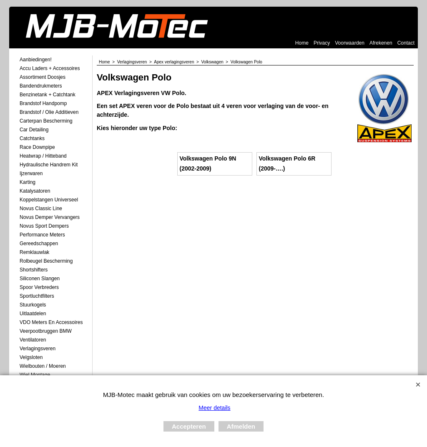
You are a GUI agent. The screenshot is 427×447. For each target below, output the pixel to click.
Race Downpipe (37, 147)
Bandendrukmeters (41, 86)
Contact (405, 43)
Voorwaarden (349, 43)
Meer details (214, 407)
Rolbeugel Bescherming (46, 261)
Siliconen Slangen (40, 278)
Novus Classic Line (41, 208)
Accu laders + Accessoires (50, 68)
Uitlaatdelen (33, 313)
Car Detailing (34, 130)
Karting (27, 182)
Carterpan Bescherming (46, 121)
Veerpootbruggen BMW (46, 331)
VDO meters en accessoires (51, 322)
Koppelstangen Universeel (49, 200)
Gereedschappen (39, 243)
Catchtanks (32, 138)
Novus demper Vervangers (50, 217)
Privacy (322, 43)
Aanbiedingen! (36, 60)
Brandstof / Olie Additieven (49, 112)
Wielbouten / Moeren (43, 366)
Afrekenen (380, 43)
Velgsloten (31, 357)
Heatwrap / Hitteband (43, 156)
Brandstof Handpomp (43, 103)
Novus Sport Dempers (44, 226)
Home (302, 43)
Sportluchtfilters (37, 296)
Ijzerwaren (31, 173)
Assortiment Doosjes (42, 77)
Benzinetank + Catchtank (47, 95)
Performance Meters (42, 235)
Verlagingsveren (37, 349)
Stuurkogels (33, 305)
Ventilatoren (33, 340)
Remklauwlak (34, 252)
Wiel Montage (35, 375)
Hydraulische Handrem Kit (49, 165)
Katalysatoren (35, 191)
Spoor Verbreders (39, 287)
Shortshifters (34, 270)
